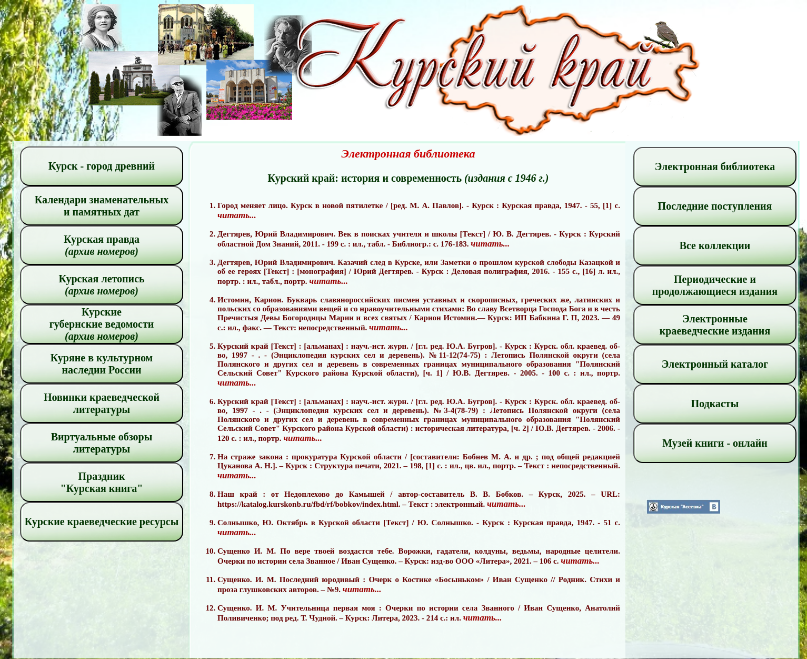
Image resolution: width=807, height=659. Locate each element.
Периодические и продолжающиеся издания (715, 285)
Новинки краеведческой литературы (102, 403)
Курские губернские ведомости (101, 324)
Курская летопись (101, 285)
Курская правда (102, 245)
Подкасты (715, 403)
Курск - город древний (101, 166)
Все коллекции (715, 245)
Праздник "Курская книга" (102, 482)
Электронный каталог (715, 364)
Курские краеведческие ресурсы (102, 521)
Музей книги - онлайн (715, 443)
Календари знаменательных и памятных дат (102, 206)
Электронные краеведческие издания (715, 325)
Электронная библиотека (715, 166)
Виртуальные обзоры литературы (102, 443)
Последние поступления (715, 206)
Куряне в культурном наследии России (102, 364)
